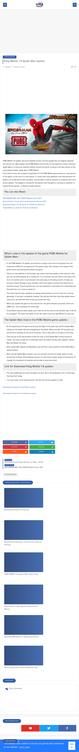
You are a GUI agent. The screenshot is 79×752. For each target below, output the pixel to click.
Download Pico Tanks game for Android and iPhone (57, 533)
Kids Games (10, 700)
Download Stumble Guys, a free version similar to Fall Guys (57, 501)
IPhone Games (11, 696)
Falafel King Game (10, 644)
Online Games (9, 57)
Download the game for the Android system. (20, 394)
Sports (8, 714)
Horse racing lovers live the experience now (57, 566)
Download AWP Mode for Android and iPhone (18, 566)
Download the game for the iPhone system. (19, 387)
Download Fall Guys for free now (16, 500)
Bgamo (50, 746)
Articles (8, 691)
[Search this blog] (35, 735)
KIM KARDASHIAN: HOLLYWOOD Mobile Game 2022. (22, 198)
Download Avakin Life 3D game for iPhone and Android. (24, 205)
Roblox (8, 709)
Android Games (11, 687)
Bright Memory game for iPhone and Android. (20, 208)
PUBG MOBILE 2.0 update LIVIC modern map (19, 533)
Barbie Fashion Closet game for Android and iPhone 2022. (25, 202)
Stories (8, 718)
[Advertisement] (39, 32)
